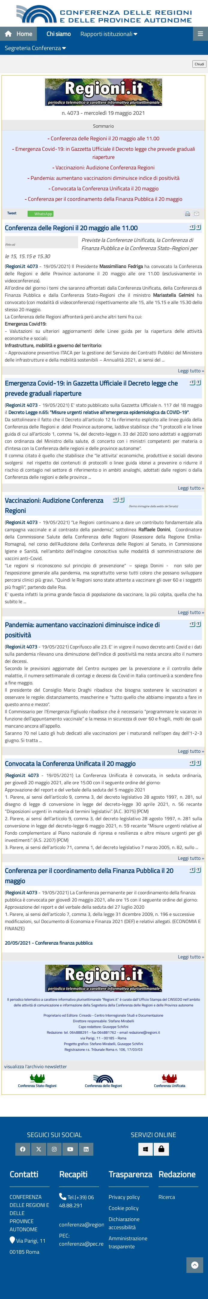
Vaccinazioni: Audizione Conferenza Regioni (105, 167)
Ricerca (166, 1197)
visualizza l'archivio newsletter (35, 1066)
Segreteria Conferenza (35, 47)
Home (18, 33)
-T (198, 227)
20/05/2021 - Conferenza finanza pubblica (48, 942)
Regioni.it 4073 (22, 266)
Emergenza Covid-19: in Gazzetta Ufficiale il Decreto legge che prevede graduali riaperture (105, 153)
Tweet (11, 213)
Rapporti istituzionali (108, 33)
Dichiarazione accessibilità (124, 1223)
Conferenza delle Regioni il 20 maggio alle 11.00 (105, 138)
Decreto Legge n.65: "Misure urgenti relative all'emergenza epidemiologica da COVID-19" (98, 412)
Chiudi (199, 64)
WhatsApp (43, 214)
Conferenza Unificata (169, 1086)
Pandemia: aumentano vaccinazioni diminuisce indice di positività (105, 178)
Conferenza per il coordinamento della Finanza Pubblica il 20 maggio (105, 199)
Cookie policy (124, 1208)
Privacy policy (124, 1197)
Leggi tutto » (191, 370)
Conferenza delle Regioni (103, 1086)
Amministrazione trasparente (128, 1242)
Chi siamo (59, 33)
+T (191, 227)
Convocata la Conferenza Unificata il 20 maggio (105, 188)
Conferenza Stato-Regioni (37, 1086)
